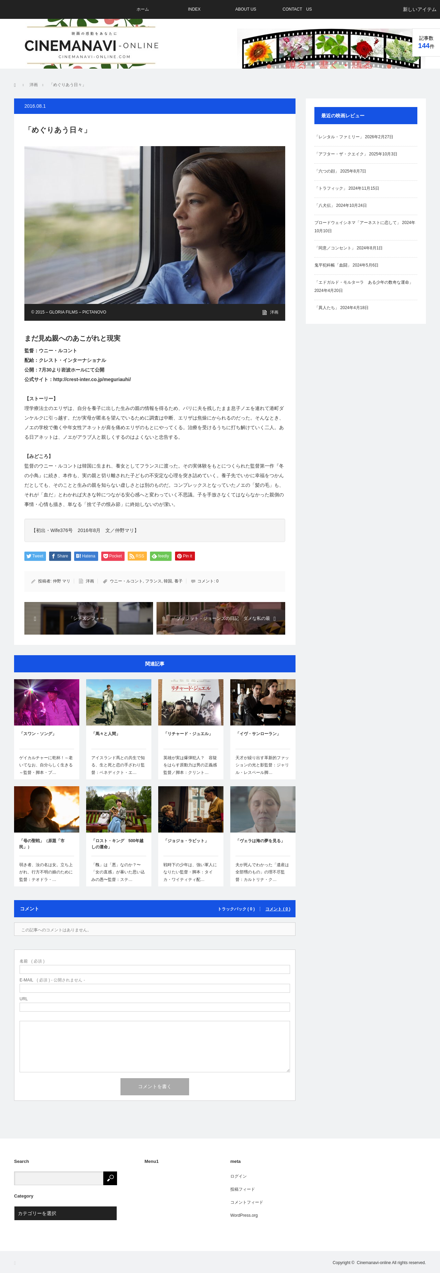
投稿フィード (242, 1189)
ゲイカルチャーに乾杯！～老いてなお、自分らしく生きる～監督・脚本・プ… (46, 765)
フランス (153, 581)
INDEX (194, 9)
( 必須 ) (32, 961)
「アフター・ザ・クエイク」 (341, 154)
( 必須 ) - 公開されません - (52, 980)
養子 (178, 581)
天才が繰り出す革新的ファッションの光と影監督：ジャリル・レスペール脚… (262, 765)
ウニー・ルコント (126, 581)
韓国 (168, 581)
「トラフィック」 (330, 188)
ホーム (143, 9)
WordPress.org (244, 1215)
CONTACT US (297, 9)
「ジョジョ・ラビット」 (186, 840)
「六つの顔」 (326, 171)
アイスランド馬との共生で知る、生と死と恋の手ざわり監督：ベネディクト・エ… (118, 765)
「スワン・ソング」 (37, 733)
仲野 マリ (61, 581)
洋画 (274, 312)
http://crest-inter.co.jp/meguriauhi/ (92, 379)
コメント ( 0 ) (277, 909)
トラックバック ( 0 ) (236, 909)
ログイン (238, 1176)
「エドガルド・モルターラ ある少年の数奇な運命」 (363, 282)
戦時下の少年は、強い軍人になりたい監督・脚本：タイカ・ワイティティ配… (190, 872)
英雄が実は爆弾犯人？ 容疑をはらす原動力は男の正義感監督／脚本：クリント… (190, 765)
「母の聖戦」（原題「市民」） (42, 843)
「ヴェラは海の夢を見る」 (260, 840)
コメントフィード (246, 1202)
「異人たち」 (326, 307)
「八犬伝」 (324, 205)
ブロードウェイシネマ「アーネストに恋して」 (357, 222)
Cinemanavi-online (374, 1262)
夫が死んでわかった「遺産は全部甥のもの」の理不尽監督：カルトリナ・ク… (262, 872)
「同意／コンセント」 (335, 248)
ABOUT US (245, 9)
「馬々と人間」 (105, 733)
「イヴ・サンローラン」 (258, 733)
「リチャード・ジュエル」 (188, 733)
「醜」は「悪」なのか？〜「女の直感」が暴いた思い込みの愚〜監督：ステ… (118, 872)
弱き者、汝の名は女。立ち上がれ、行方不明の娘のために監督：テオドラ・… (46, 872)
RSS (17, 1263)
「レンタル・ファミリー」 (339, 136)
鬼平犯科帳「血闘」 (332, 265)
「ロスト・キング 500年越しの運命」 (117, 843)
